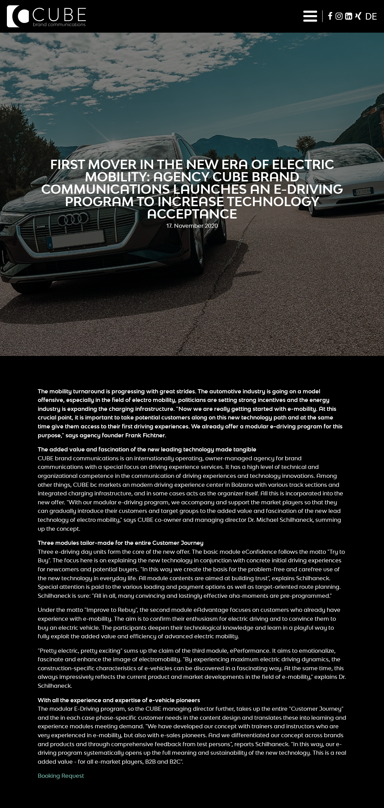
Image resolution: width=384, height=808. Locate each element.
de (371, 16)
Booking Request (61, 775)
